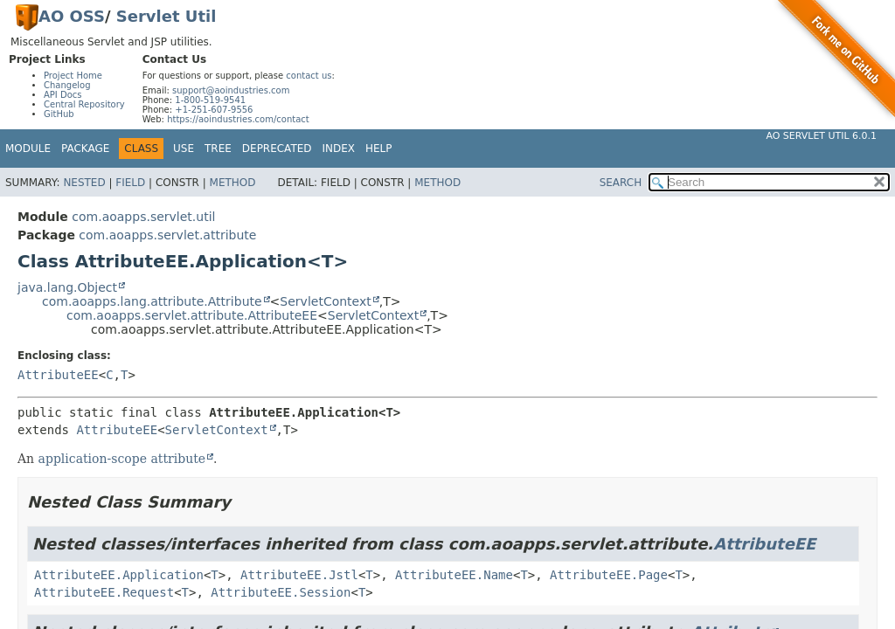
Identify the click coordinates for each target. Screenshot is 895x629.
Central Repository (84, 104)
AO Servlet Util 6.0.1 (821, 136)
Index (339, 148)
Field (130, 182)
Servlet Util (166, 16)
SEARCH (621, 182)
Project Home (73, 75)
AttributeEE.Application (119, 575)
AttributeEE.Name (454, 575)
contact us (308, 75)
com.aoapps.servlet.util (143, 217)
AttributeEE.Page (609, 575)
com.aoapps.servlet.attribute (167, 235)
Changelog (67, 85)
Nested (84, 182)
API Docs (63, 95)
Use (183, 148)
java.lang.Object (67, 287)
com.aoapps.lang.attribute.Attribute (152, 301)
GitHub (59, 114)
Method (233, 182)
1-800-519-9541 (210, 100)
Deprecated (277, 148)
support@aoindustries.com (230, 90)
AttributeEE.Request (104, 592)
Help (378, 148)
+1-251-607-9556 (214, 109)
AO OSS (71, 16)
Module (28, 148)
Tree (218, 148)
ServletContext (325, 301)
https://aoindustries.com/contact (238, 119)
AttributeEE (58, 375)
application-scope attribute (122, 459)
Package (85, 148)
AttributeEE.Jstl (299, 575)
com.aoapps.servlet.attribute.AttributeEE (191, 315)
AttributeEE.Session (280, 592)
